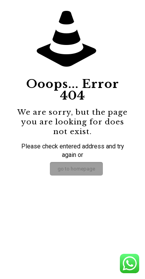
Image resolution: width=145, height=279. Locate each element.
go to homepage (76, 169)
